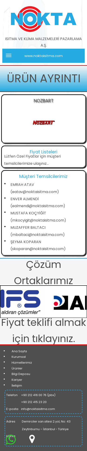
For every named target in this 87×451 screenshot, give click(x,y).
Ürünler (17, 368)
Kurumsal (19, 357)
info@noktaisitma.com (38, 409)
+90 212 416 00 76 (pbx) (38, 395)
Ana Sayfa (19, 351)
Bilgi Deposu (21, 374)
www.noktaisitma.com (34, 58)
